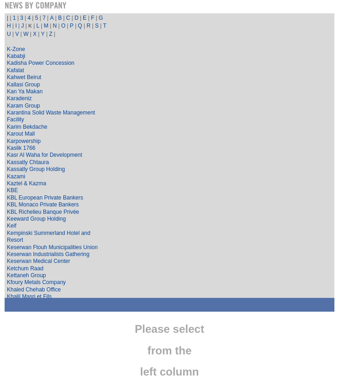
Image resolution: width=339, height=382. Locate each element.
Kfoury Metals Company (36, 282)
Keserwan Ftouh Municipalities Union (52, 247)
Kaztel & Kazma (26, 183)
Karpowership (23, 141)
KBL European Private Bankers (45, 197)
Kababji (16, 56)
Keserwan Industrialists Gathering (48, 254)
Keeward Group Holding (36, 219)
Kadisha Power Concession (41, 63)
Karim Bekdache (27, 127)
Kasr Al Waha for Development (44, 155)
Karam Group (23, 106)
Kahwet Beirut (24, 77)
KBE (12, 190)
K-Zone (16, 49)
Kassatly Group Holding (36, 169)
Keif (12, 225)
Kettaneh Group (26, 275)
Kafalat (15, 70)
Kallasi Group (23, 84)
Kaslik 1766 (21, 148)
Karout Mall (21, 134)
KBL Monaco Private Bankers (43, 204)
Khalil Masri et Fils (29, 296)
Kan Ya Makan (25, 91)
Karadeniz (19, 98)
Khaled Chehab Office (34, 289)
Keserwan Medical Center (38, 261)
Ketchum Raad (25, 268)
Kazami (16, 176)
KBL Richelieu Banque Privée (43, 212)
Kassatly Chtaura (28, 162)
